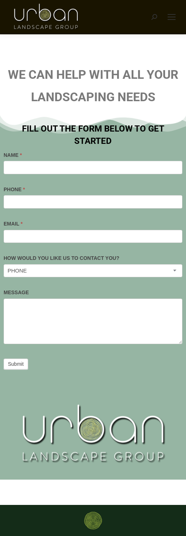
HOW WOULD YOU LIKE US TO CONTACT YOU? (61, 258)
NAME (13, 155)
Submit (16, 364)
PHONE (14, 189)
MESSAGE (16, 292)
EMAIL (13, 224)
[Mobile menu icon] (171, 17)
